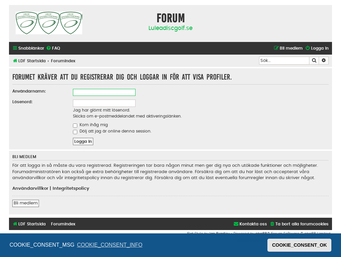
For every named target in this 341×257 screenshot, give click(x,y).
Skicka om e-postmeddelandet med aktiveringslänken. (127, 116)
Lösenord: (22, 102)
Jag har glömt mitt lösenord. (101, 110)
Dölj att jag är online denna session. (112, 131)
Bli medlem (26, 203)
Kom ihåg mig (90, 125)
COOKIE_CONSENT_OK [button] (299, 245)
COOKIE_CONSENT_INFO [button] (109, 245)
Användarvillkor (30, 188)
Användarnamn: (29, 91)
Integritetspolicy (71, 188)
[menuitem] (53, 48)
